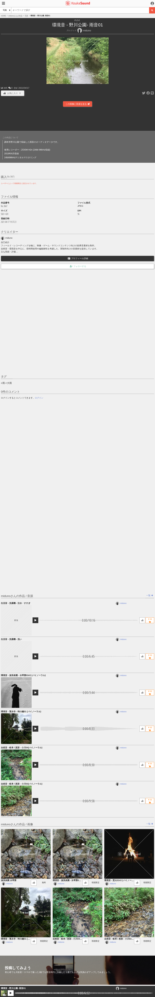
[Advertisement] (77, 118)
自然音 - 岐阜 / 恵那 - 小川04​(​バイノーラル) (21, 747)
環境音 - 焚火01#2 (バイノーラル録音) (119, 880)
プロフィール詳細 (78, 258)
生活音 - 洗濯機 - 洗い (11, 639)
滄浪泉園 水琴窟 (8, 880)
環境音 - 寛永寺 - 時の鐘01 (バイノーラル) (21, 711)
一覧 (149, 595)
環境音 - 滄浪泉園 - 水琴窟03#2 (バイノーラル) (23, 675)
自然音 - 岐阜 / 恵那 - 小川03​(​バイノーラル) (21, 784)
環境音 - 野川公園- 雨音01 (13, 988)
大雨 (9, 383)
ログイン (39, 398)
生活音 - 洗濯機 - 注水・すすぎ (15, 603)
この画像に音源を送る (77, 104)
